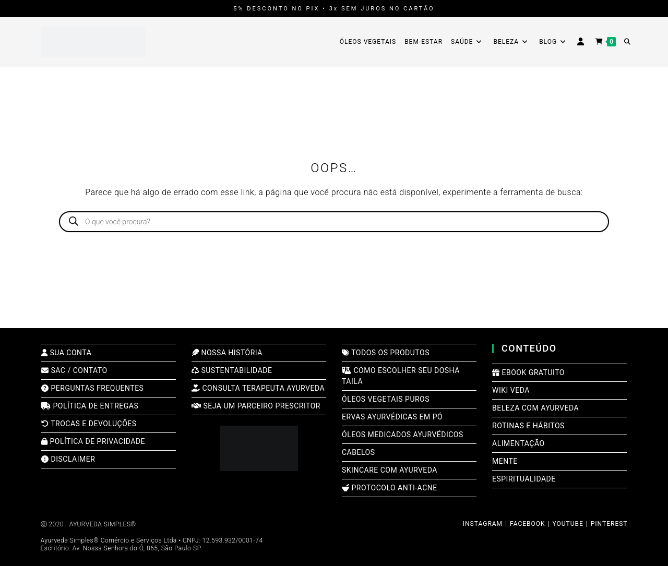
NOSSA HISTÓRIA (227, 352)
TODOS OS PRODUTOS (386, 352)
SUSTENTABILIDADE (232, 370)
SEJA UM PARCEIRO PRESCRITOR (256, 406)
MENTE (505, 461)
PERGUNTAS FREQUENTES (92, 388)
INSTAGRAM (483, 523)
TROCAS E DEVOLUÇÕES (89, 423)
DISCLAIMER (68, 459)
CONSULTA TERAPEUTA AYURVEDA (258, 388)
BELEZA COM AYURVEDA (535, 408)
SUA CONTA (66, 352)
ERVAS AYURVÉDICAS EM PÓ (392, 417)
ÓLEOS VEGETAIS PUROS (386, 399)
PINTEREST (609, 523)
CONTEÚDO (529, 348)
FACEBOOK (527, 523)
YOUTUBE (568, 523)
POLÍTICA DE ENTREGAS (89, 406)
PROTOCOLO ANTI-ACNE (389, 488)
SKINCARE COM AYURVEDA (389, 470)
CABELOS (358, 452)
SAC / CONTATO (74, 370)
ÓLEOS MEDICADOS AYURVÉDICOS (402, 434)
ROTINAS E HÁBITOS (528, 426)
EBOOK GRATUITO (528, 372)
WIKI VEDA (511, 390)
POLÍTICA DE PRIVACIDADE (93, 441)
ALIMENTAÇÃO (518, 443)
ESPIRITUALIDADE (524, 479)
